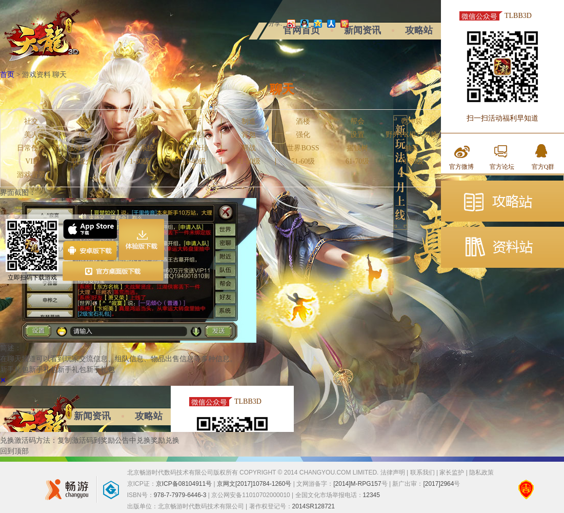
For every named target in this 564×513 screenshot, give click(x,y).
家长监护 (451, 472)
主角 (140, 135)
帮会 (357, 121)
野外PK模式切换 (412, 135)
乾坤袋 (411, 121)
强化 (303, 135)
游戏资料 (36, 74)
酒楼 (303, 121)
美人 (31, 135)
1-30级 (140, 161)
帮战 (248, 148)
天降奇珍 (194, 148)
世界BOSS (303, 148)
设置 (357, 135)
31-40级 (194, 161)
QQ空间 (317, 23)
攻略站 (419, 30)
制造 (248, 121)
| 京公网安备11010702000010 (248, 495)
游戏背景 (31, 175)
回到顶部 (14, 451)
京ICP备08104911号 (184, 483)
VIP (31, 161)
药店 (194, 121)
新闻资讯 (362, 30)
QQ (303, 23)
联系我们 (422, 472)
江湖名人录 (86, 148)
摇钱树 (357, 148)
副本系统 (140, 148)
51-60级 (303, 161)
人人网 (330, 23)
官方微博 (461, 166)
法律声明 (392, 472)
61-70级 (358, 161)
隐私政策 (481, 472)
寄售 (140, 121)
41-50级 (248, 161)
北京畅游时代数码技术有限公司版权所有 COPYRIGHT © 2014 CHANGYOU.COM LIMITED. (253, 472)
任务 (85, 121)
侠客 (85, 135)
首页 (7, 74)
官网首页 (301, 30)
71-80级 (412, 161)
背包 (248, 135)
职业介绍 (85, 161)
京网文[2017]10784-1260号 (254, 483)
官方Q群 (543, 166)
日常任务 (31, 148)
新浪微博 (290, 23)
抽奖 (412, 148)
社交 (31, 121)
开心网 (343, 23)
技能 (194, 135)
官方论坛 (502, 166)
